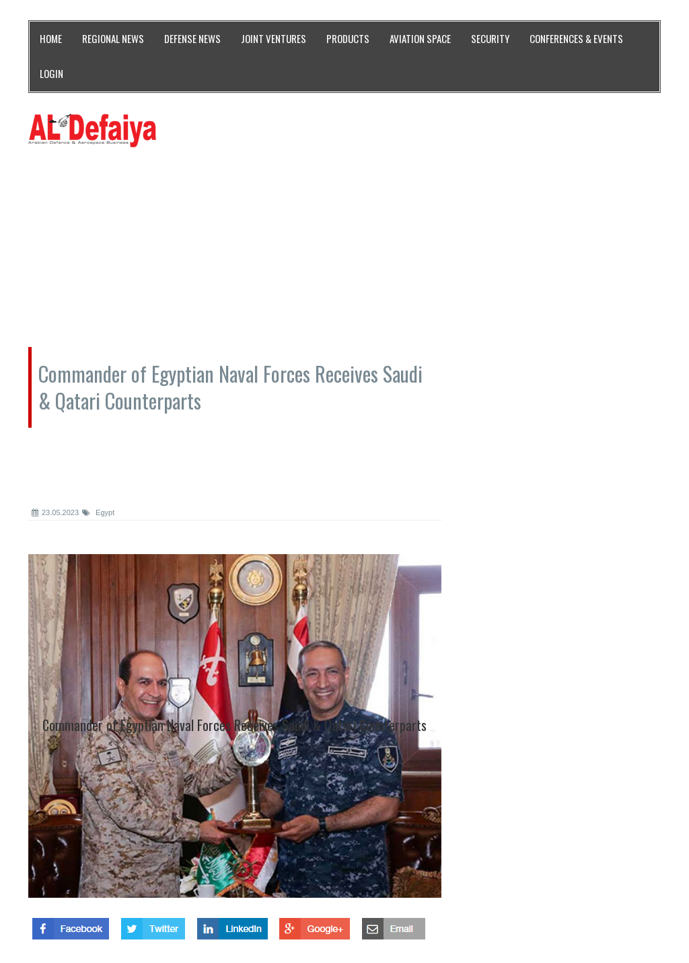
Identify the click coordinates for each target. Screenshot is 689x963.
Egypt (98, 512)
